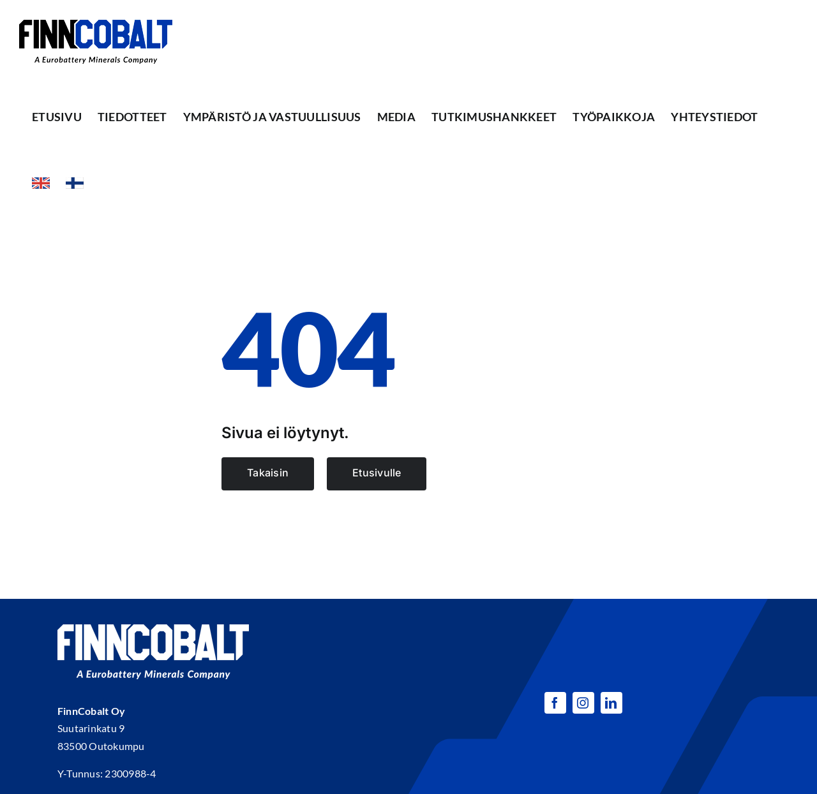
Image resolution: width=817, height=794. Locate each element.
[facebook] (555, 703)
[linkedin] (611, 703)
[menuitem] (41, 183)
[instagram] (583, 703)
